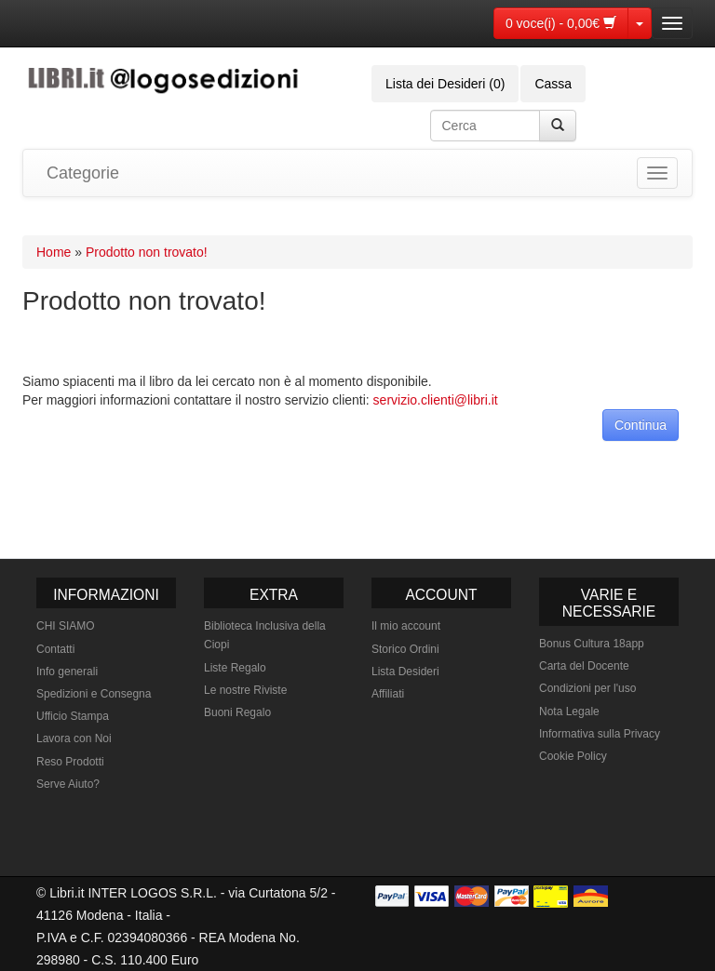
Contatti (55, 649)
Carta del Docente (584, 665)
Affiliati (387, 693)
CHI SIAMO (65, 625)
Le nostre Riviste (245, 690)
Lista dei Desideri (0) (445, 83)
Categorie (83, 173)
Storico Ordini (405, 649)
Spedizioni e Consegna (93, 693)
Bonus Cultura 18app (591, 643)
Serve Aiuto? (68, 784)
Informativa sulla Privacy (599, 733)
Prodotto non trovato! (147, 252)
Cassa (553, 83)
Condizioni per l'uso (587, 688)
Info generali (67, 671)
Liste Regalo (235, 667)
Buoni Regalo (237, 712)
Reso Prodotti (70, 761)
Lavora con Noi (74, 738)
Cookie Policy (573, 756)
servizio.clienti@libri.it (435, 399)
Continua (640, 425)
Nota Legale (569, 711)
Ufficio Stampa (72, 716)
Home (53, 252)
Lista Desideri (405, 671)
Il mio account (405, 625)
